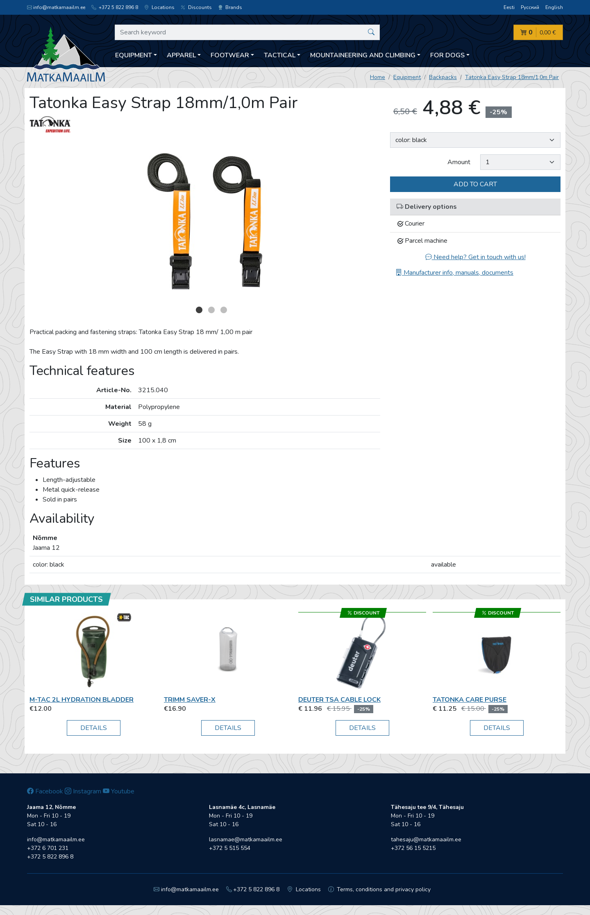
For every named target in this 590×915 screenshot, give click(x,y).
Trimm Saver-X (190, 699)
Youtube (118, 791)
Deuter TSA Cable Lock (339, 699)
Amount (458, 162)
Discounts (196, 7)
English (554, 7)
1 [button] (199, 310)
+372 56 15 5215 (413, 848)
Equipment (407, 77)
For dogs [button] (447, 55)
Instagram (83, 791)
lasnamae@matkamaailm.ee (245, 839)
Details (93, 727)
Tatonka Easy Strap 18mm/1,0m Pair (512, 77)
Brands (230, 7)
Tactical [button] (279, 55)
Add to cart (475, 184)
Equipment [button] (133, 55)
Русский (530, 7)
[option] (205, 221)
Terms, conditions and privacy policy (379, 889)
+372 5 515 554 (229, 848)
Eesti (509, 7)
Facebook (45, 791)
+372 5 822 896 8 (114, 7)
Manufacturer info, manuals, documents (454, 272)
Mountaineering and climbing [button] (362, 55)
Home (377, 77)
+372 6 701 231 (47, 848)
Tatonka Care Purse (469, 699)
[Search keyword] (247, 32)
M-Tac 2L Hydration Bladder (82, 699)
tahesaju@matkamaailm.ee (426, 839)
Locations (159, 7)
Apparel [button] (181, 55)
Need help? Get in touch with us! (475, 257)
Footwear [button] (230, 55)
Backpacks (443, 77)
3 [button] (224, 310)
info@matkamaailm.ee (56, 7)
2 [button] (211, 310)
